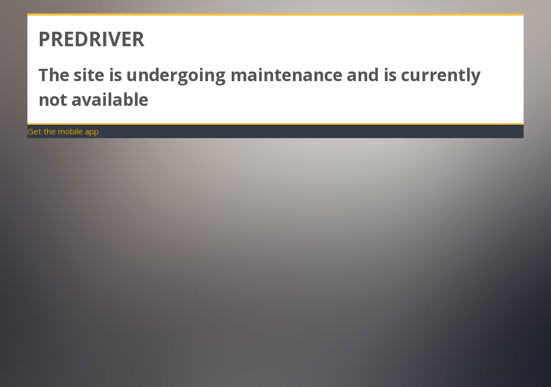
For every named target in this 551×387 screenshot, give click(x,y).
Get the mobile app (63, 131)
